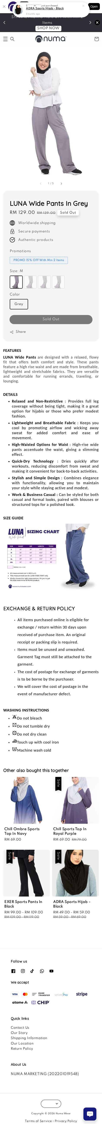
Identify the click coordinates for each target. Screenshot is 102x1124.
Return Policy (22, 1049)
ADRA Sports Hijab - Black (45, 7)
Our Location (22, 1043)
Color (15, 294)
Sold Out (51, 319)
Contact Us (20, 1028)
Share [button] (18, 332)
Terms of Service (38, 1121)
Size (16, 271)
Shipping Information (29, 1038)
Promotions (20, 251)
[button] (5, 39)
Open (94, 6)
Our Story (19, 1033)
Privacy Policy (66, 1121)
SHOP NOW (48, 28)
